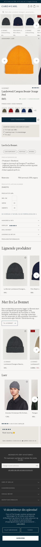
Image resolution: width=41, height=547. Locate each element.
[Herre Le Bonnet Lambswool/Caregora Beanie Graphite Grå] (6, 21)
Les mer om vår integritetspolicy (20, 470)
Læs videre (21, 524)
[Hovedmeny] (38, 6)
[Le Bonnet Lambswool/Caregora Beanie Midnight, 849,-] (30, 25)
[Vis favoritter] (31, 6)
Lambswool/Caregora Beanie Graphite (6, 32)
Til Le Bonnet (9, 323)
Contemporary (10, 151)
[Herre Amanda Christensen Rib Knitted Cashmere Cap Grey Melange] (17, 395)
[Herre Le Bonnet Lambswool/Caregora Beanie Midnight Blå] (30, 21)
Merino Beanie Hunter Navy (16, 32)
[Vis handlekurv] (34, 6)
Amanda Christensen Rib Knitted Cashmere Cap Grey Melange (16, 413)
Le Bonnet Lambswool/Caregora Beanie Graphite (14, 289)
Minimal (32, 151)
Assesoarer (6, 38)
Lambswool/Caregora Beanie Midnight (30, 32)
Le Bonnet (4, 30)
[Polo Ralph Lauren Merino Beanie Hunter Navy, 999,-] (18, 25)
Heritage (22, 151)
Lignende (16, 248)
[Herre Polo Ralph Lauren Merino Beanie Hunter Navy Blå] (18, 21)
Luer (12, 38)
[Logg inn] (28, 6)
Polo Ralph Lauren (17, 31)
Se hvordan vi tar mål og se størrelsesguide (18, 214)
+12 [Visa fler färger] (35, 110)
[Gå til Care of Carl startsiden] (9, 6)
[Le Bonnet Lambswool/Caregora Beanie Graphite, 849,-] (6, 25)
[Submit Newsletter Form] (36, 465)
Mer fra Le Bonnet (15, 302)
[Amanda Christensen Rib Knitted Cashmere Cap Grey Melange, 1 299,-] (16, 399)
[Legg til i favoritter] (25, 258)
